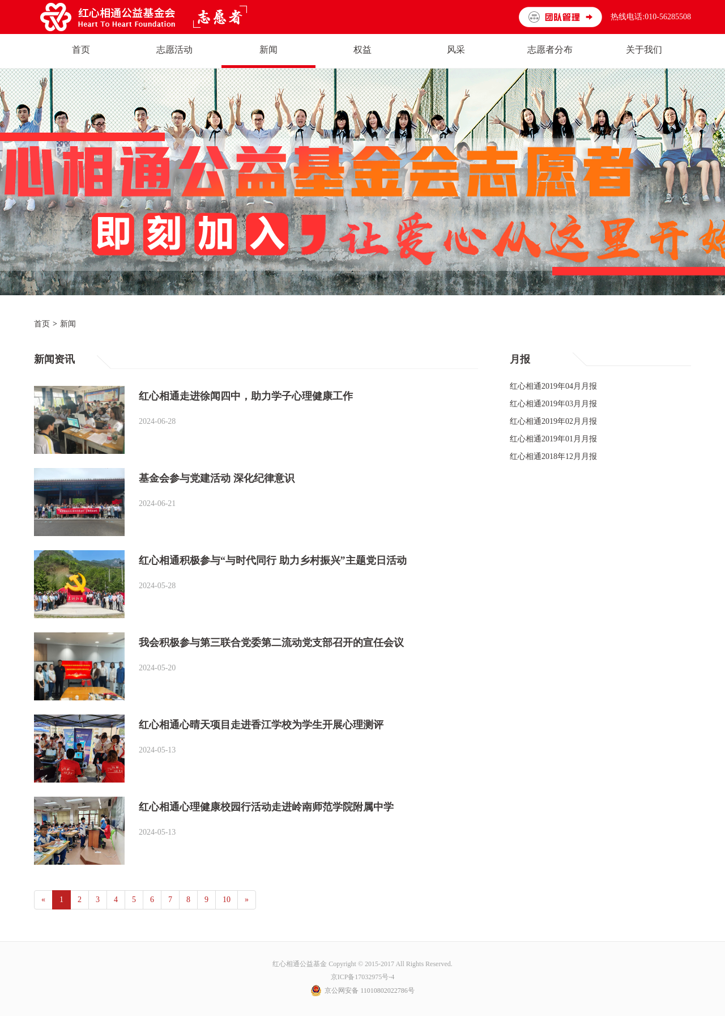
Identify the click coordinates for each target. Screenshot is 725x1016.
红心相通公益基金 (300, 964)
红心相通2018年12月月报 (553, 456)
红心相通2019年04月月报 (553, 386)
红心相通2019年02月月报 (553, 421)
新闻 (68, 324)
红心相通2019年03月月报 (553, 403)
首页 (42, 324)
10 (227, 899)
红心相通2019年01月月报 (553, 439)
